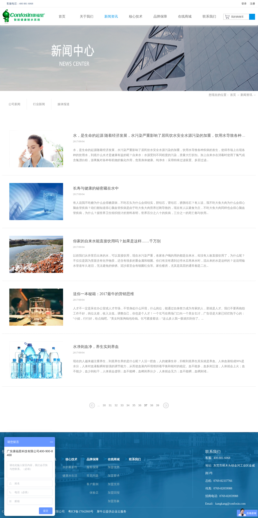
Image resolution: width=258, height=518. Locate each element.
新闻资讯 (246, 94)
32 (116, 405)
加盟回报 (114, 492)
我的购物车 (237, 16)
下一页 (166, 408)
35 (133, 405)
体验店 (94, 492)
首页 (62, 16)
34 (127, 405)
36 (139, 405)
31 (110, 405)
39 (157, 405)
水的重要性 (69, 467)
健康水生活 (69, 475)
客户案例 (92, 484)
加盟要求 (114, 475)
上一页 (92, 408)
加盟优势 (114, 467)
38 (151, 405)
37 (145, 405)
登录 (244, 3)
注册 (252, 3)
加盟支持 (114, 484)
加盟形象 (114, 501)
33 (121, 405)
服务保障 (92, 467)
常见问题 (92, 475)
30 (104, 405)
